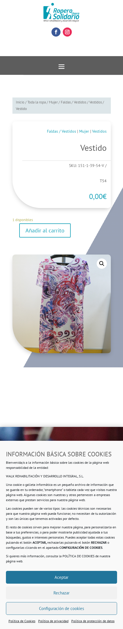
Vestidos (95, 102)
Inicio (20, 102)
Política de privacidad (53, 621)
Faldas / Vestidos (73, 102)
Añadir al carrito (44, 230)
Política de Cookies (21, 621)
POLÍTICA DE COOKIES (78, 556)
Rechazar (61, 593)
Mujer (53, 102)
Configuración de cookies (61, 608)
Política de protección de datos (93, 621)
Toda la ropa (36, 102)
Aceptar (61, 577)
